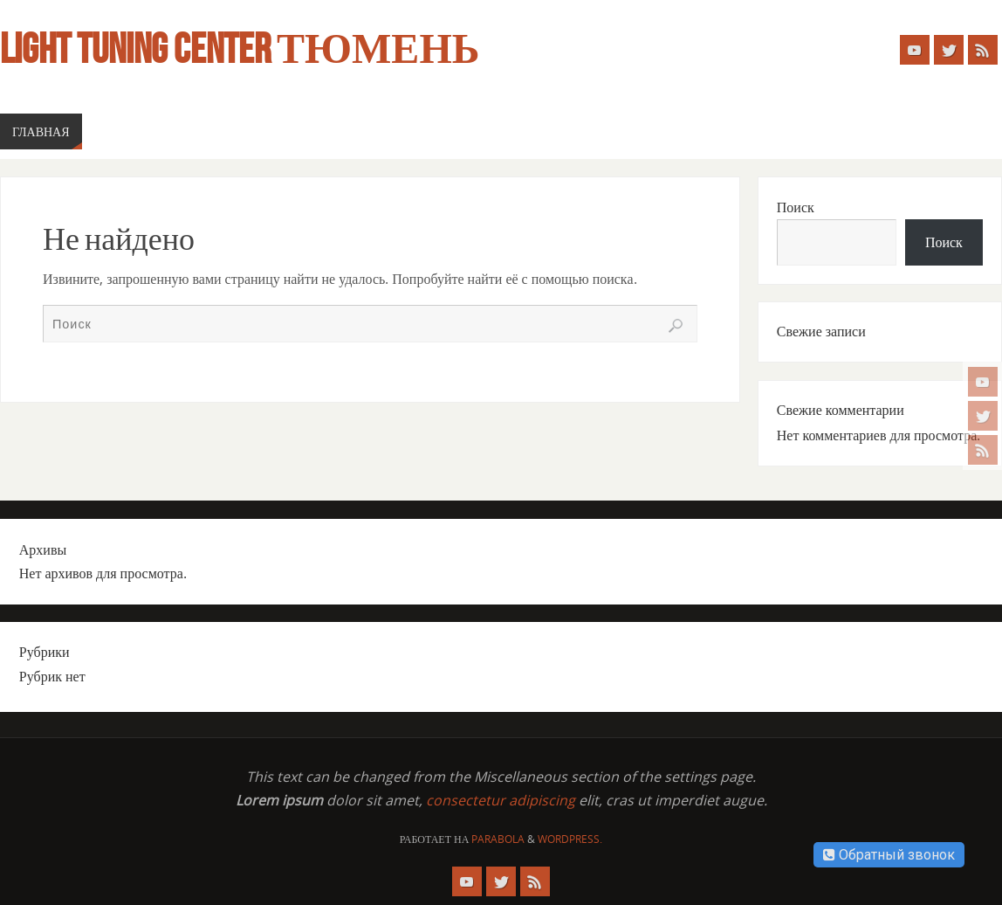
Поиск (795, 207)
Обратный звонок (889, 854)
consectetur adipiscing (500, 800)
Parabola (498, 839)
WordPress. (570, 839)
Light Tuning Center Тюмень (239, 49)
